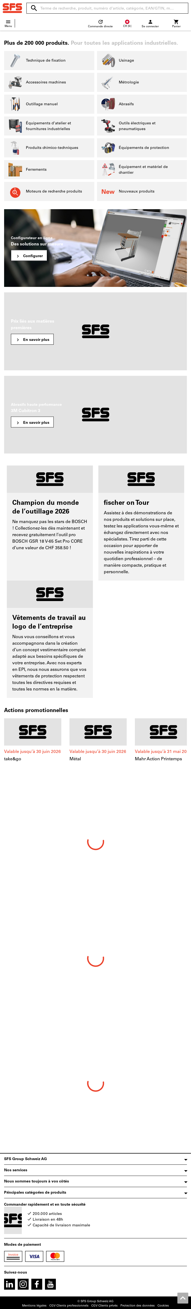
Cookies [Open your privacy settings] (163, 1305)
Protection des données (137, 1305)
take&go (12, 758)
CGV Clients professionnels (69, 1305)
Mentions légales (34, 1305)
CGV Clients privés (104, 1305)
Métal (75, 758)
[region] (95, 746)
